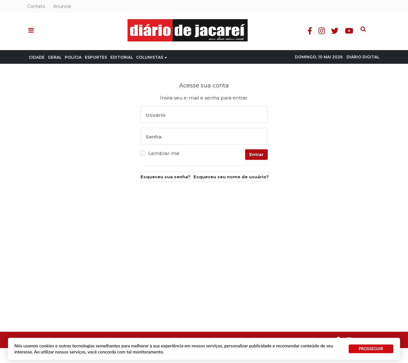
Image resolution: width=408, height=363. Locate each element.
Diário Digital (362, 57)
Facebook (323, 30)
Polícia (73, 57)
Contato (36, 6)
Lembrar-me (163, 153)
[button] (31, 30)
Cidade (37, 57)
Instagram (335, 30)
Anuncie (62, 6)
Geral (55, 57)
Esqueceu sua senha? (165, 176)
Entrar (256, 154)
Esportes (96, 57)
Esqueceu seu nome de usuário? (231, 176)
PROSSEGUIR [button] (371, 348)
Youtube (363, 30)
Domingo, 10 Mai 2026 (319, 57)
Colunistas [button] (151, 57)
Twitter (349, 30)
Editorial (121, 57)
